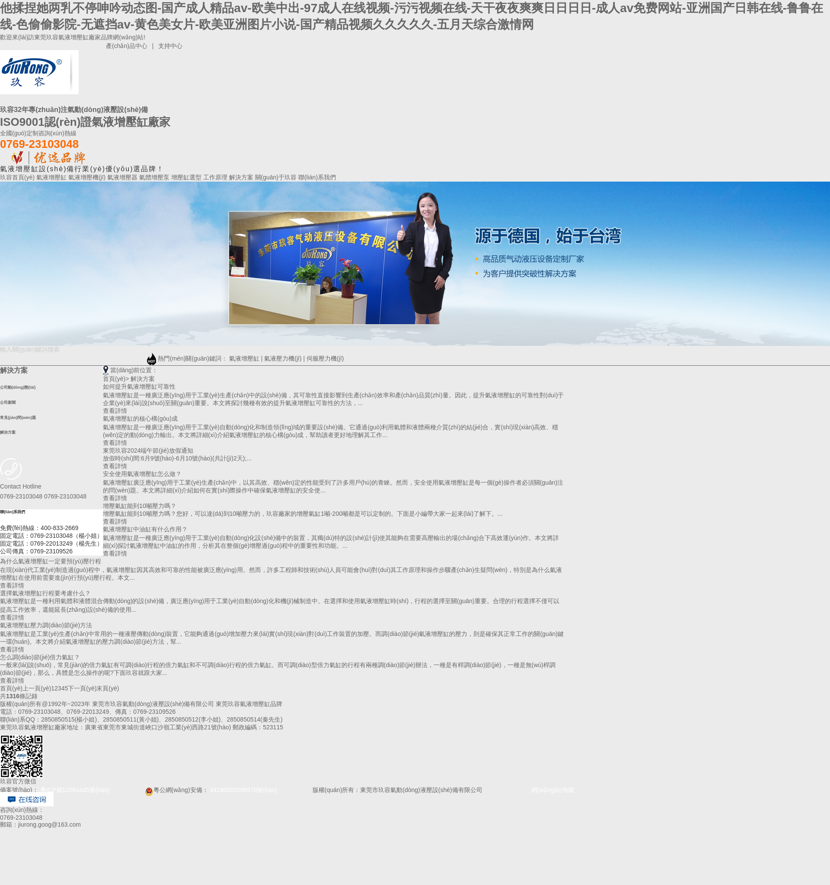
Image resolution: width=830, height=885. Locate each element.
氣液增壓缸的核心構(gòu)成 (140, 418)
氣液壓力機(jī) (282, 358)
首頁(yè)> (116, 378)
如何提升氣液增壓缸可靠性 (139, 386)
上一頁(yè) (36, 688)
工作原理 (216, 177)
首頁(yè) (11, 688)
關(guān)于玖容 (276, 177)
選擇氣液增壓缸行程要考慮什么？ (45, 593)
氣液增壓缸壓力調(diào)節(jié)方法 (46, 625)
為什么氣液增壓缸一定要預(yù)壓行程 (50, 561)
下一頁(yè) (82, 688)
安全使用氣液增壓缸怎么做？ (142, 473)
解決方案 (242, 177)
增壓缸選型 (187, 177)
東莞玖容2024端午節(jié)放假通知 (148, 450)
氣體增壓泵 (155, 177)
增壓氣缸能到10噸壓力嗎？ (139, 505)
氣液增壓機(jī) (87, 177)
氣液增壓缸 (52, 177)
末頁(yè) (107, 688)
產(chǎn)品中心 (126, 45)
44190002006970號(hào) (243, 789)
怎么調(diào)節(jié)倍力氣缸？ (40, 657)
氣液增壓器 (123, 177)
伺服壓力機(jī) (325, 358)
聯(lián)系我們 (317, 177)
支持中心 (170, 45)
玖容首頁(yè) (18, 177)
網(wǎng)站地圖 (542, 789)
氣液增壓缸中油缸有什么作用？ (145, 529)
